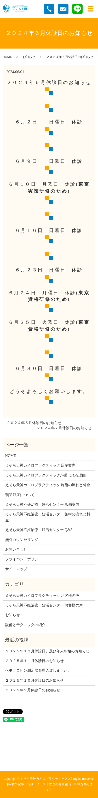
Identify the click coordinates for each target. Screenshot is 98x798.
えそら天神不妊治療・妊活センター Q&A (39, 530)
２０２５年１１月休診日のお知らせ (34, 661)
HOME (7, 57)
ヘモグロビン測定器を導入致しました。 (38, 670)
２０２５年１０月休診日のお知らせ (34, 680)
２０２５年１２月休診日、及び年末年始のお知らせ (47, 651)
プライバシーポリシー (23, 559)
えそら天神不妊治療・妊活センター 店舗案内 (42, 505)
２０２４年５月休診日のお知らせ (34, 423)
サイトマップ (16, 569)
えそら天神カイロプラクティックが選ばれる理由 (45, 475)
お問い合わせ (16, 549)
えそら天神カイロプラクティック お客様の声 (42, 596)
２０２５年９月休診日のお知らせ (32, 690)
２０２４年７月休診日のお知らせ (64, 428)
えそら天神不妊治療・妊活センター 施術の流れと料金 (47, 517)
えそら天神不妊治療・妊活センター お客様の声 (44, 605)
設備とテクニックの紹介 (25, 625)
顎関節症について (19, 495)
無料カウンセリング (21, 540)
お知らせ (29, 57)
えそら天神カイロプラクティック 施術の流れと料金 (47, 485)
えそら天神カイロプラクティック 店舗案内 (40, 465)
